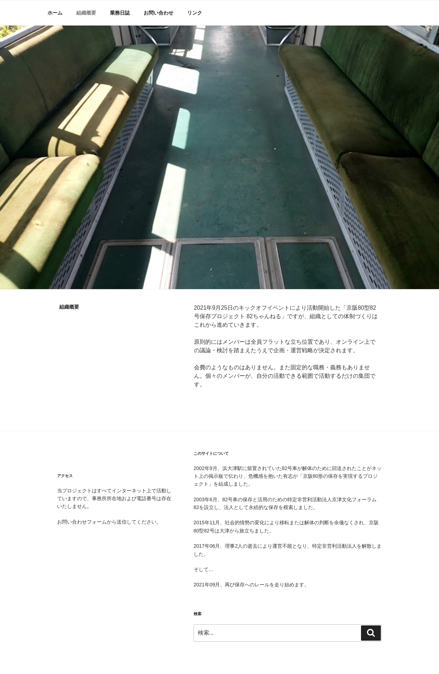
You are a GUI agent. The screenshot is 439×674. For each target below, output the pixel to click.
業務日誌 (120, 13)
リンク (194, 13)
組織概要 (86, 13)
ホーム (55, 13)
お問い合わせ (158, 13)
